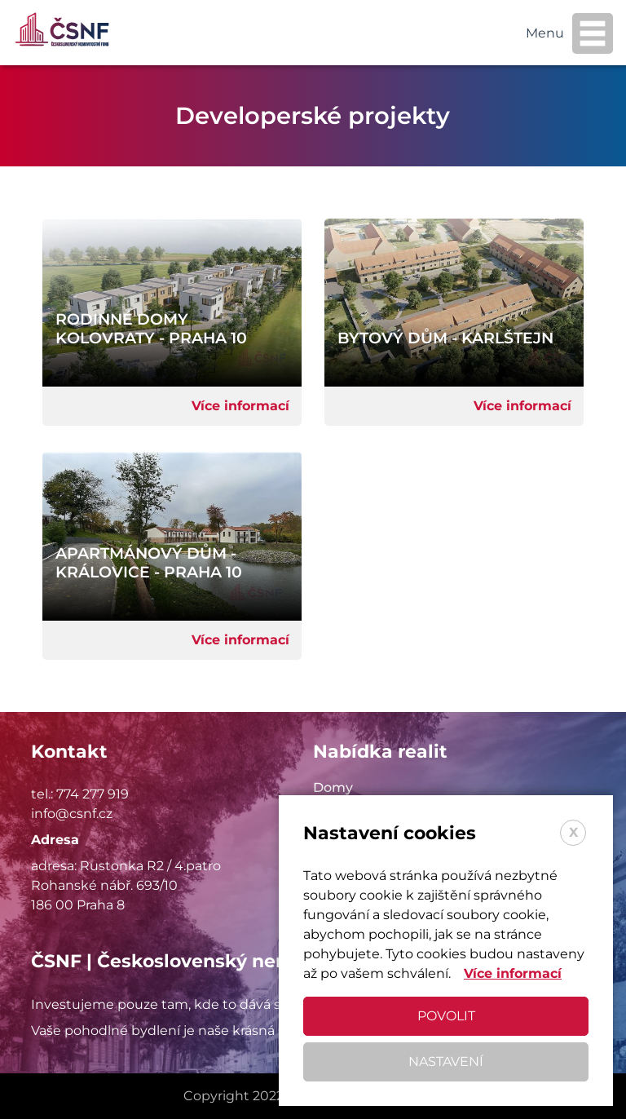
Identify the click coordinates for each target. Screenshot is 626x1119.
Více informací (240, 406)
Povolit (446, 1016)
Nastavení (445, 1061)
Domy (333, 787)
